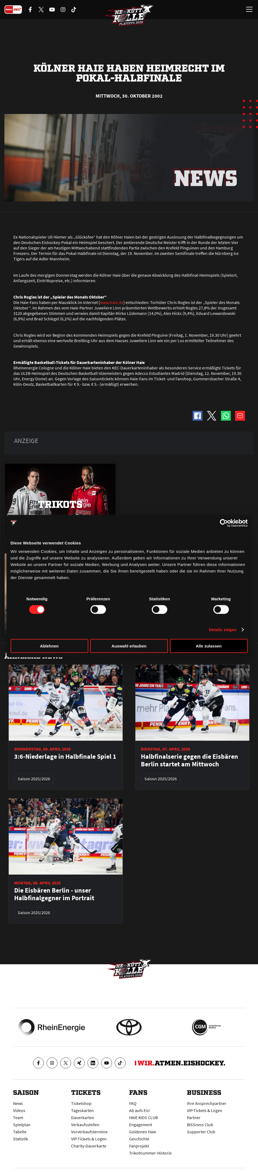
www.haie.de (111, 302)
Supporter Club (201, 1131)
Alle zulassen (208, 646)
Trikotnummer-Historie (150, 1153)
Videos (19, 1110)
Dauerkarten (82, 1117)
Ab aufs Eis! (139, 1110)
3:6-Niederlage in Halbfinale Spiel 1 (65, 756)
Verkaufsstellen (85, 1124)
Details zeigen (222, 629)
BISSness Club (200, 1124)
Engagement (140, 1124)
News (18, 1103)
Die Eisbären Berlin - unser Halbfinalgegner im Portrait (54, 894)
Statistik (20, 1138)
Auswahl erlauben (128, 646)
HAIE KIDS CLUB (143, 1117)
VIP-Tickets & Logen (89, 1138)
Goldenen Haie (142, 1131)
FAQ (132, 1103)
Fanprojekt (139, 1146)
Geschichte (139, 1138)
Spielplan (22, 1124)
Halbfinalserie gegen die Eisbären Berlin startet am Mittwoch (189, 760)
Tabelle (19, 1131)
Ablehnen (49, 646)
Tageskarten (82, 1110)
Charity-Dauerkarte (88, 1146)
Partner (194, 1117)
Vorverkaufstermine (89, 1131)
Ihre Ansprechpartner (206, 1103)
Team (18, 1117)
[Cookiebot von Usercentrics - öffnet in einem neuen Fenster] (224, 523)
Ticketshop (81, 1103)
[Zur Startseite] (129, 15)
